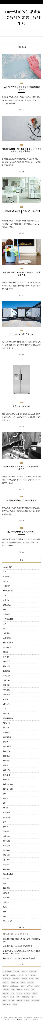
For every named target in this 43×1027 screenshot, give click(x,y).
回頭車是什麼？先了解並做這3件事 (15, 934)
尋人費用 (6, 694)
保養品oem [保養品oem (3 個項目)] (32, 971)
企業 (4, 595)
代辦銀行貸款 (8, 591)
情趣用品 (6, 751)
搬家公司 (6, 779)
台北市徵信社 (8, 643)
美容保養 (6, 850)
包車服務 (6, 633)
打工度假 (6, 775)
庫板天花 (6, 713)
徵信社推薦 (7, 746)
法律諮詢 (6, 813)
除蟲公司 (6, 902)
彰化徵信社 (7, 732)
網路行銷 (6, 841)
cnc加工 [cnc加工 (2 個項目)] (16, 971)
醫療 (4, 883)
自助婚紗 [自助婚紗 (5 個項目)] (5, 997)
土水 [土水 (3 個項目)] (37, 978)
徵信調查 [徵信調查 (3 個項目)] (29, 986)
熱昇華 (5, 827)
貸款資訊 (6, 864)
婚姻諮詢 (6, 671)
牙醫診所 (6, 831)
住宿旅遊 (6, 600)
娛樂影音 (6, 661)
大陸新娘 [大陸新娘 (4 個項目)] (5, 982)
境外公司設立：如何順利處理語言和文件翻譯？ (20, 958)
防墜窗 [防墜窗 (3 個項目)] (5, 1000)
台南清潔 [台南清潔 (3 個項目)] (24, 978)
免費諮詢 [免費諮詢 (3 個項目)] (12, 975)
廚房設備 (6, 723)
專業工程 (6, 680)
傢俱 (4, 609)
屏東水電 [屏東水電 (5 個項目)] (23, 982)
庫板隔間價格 (8, 718)
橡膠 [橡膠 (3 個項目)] (33, 989)
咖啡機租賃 (7, 647)
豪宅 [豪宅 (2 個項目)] (18, 997)
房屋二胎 (6, 770)
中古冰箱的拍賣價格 (21, 406)
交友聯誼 (6, 586)
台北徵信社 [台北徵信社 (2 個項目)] (16, 978)
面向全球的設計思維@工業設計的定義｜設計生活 (21, 17)
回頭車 (5, 652)
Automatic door (8, 572)
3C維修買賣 (7, 567)
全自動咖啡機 (8, 619)
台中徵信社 (7, 638)
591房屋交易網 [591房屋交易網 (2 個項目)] (7, 971)
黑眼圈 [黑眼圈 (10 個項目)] (15, 1004)
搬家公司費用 (8, 789)
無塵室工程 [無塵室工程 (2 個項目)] (27, 993)
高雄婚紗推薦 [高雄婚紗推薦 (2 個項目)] (35, 1000)
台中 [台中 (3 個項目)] (27, 975)
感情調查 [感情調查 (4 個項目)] (36, 986)
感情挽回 (6, 756)
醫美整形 (6, 888)
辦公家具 (6, 869)
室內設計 (6, 676)
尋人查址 (6, 690)
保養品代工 (7, 605)
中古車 (5, 581)
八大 (4, 624)
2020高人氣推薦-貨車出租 (21, 334)
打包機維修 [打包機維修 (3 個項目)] (6, 989)
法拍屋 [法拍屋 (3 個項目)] (12, 993)
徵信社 (5, 742)
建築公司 (6, 727)
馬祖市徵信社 (8, 921)
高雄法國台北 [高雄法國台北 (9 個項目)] (6, 1004)
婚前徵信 (6, 666)
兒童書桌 (6, 614)
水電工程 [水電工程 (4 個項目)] (5, 993)
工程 (4, 709)
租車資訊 (6, 836)
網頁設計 (6, 846)
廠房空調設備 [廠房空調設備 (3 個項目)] (14, 986)
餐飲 (4, 916)
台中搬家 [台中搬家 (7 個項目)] (33, 975)
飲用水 (5, 907)
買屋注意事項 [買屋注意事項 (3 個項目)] (25, 997)
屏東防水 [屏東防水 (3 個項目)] (30, 982)
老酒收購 (6, 855)
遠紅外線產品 (8, 874)
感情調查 (6, 761)
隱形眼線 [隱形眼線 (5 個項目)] (19, 1000)
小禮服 (5, 699)
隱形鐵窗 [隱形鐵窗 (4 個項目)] (26, 1000)
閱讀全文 (21, 110)
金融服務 (6, 897)
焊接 (4, 822)
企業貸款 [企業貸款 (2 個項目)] (24, 971)
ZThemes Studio (15, 1019)
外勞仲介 (6, 657)
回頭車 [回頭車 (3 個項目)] (31, 978)
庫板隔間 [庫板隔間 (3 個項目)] (5, 986)
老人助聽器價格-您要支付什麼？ (21, 532)
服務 (21, 83)
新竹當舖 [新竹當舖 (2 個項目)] (26, 989)
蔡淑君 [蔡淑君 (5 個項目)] (12, 997)
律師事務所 (7, 737)
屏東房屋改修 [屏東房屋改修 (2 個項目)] (14, 982)
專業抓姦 (6, 685)
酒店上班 (6, 879)
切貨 (4, 628)
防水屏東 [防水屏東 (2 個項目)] (11, 1000)
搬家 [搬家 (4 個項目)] (13, 989)
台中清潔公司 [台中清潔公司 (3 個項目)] (6, 978)
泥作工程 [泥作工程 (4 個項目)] (19, 993)
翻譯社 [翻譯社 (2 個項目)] (35, 993)
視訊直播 (6, 860)
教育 (4, 794)
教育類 (5, 798)
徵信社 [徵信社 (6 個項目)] (22, 986)
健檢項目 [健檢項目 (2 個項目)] (5, 975)
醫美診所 (6, 893)
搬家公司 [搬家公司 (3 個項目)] (19, 989)
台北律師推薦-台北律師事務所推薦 (22, 500)
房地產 (5, 765)
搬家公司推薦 (8, 784)
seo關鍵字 (7, 576)
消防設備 (6, 817)
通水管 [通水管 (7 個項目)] (34, 997)
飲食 (4, 912)
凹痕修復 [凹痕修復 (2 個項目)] (20, 975)
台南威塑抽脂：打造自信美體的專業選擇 (17, 946)
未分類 (5, 808)
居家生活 (6, 704)
